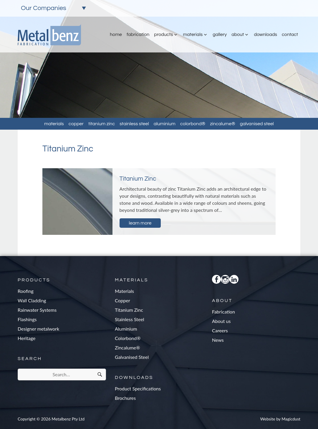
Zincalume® (222, 123)
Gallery (220, 34)
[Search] (100, 374)
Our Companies (43, 8)
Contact (290, 34)
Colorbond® (192, 123)
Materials (193, 34)
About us (221, 321)
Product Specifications (138, 388)
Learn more (140, 223)
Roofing (26, 291)
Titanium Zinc (101, 123)
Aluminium (164, 123)
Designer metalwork (38, 328)
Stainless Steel (134, 123)
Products (163, 34)
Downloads (265, 34)
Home (116, 34)
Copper (76, 123)
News (218, 340)
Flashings (27, 319)
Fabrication (138, 34)
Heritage (26, 338)
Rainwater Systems (37, 310)
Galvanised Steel (257, 123)
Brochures (125, 398)
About (237, 34)
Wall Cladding (32, 300)
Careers (220, 330)
